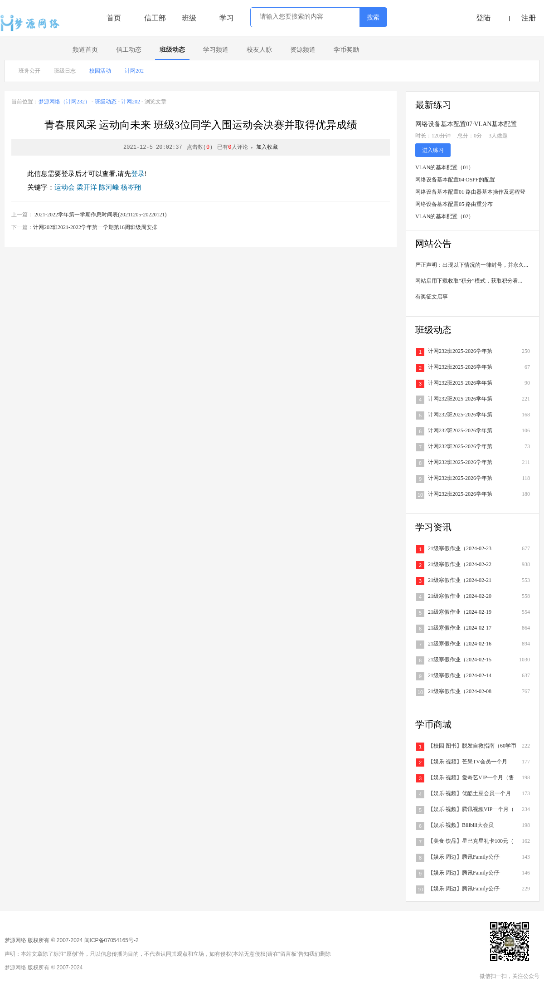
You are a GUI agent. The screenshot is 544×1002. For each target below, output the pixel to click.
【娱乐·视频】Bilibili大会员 (461, 825)
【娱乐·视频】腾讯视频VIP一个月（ (471, 809)
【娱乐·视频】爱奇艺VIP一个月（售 (471, 777)
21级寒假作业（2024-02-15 (459, 659)
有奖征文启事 (431, 296)
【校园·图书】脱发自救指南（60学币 (472, 746)
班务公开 (29, 71)
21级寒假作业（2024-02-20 (459, 596)
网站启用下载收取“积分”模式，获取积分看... (468, 281)
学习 (226, 18)
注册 (528, 18)
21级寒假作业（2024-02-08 (459, 691)
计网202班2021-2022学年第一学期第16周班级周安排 (95, 227)
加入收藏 (267, 147)
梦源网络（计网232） (64, 101)
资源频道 (303, 49)
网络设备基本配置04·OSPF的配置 (455, 179)
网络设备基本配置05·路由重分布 (454, 204)
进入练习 (433, 150)
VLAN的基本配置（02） (444, 216)
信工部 (155, 18)
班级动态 (172, 49)
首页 (114, 18)
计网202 (134, 71)
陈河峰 (109, 187)
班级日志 (65, 71)
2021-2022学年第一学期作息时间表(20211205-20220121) (100, 214)
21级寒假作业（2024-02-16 (459, 643)
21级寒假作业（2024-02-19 (459, 612)
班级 (189, 18)
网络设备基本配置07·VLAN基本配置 (466, 124)
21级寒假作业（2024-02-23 (459, 548)
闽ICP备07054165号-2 (111, 940)
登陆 (483, 18)
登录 (138, 173)
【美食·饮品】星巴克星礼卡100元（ (471, 841)
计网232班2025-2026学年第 (460, 351)
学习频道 (215, 49)
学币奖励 (346, 49)
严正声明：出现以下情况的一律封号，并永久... (471, 265)
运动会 (64, 187)
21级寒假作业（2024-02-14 (459, 675)
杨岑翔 (131, 187)
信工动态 (128, 49)
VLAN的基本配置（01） (444, 167)
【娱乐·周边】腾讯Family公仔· (464, 857)
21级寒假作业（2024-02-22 (459, 564)
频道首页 (85, 49)
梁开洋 (87, 187)
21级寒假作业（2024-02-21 (459, 580)
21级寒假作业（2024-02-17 (459, 628)
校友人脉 (259, 49)
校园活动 (100, 71)
